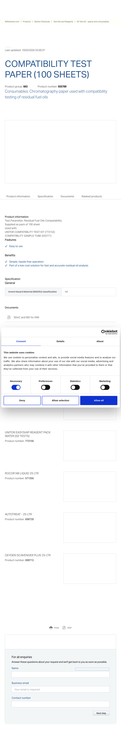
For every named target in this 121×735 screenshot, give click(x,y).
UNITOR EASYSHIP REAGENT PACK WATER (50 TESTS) (28, 434)
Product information (18, 196)
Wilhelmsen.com (12, 21)
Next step (101, 713)
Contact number (21, 698)
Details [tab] (60, 341)
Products (27, 21)
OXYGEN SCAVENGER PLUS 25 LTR (28, 555)
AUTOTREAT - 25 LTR (18, 514)
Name (15, 668)
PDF (69, 627)
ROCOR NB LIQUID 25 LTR (22, 473)
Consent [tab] (21, 341)
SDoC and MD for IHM (23, 317)
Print (56, 627)
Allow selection (60, 400)
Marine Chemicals (42, 21)
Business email (20, 683)
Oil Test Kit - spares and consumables (93, 21)
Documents (67, 196)
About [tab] (100, 341)
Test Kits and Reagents (63, 21)
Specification (45, 196)
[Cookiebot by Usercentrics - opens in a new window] (103, 332)
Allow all (99, 400)
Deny (22, 400)
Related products (92, 196)
